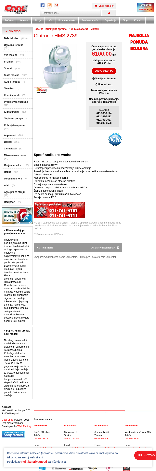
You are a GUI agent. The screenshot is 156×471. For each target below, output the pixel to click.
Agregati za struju (14, 192)
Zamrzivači (10, 148)
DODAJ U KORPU (104, 71)
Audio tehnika (12, 81)
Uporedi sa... (104, 84)
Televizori (9, 88)
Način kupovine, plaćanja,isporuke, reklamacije (104, 100)
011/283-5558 (104, 123)
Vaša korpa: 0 (104, 5)
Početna (9, 20)
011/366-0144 (104, 113)
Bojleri (8, 141)
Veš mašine (10, 55)
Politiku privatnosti (34, 461)
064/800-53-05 (41, 438)
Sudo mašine (11, 75)
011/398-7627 (104, 119)
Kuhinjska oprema (14, 125)
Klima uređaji (11, 111)
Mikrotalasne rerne (15, 155)
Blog (125, 20)
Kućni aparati (12, 95)
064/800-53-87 (132, 438)
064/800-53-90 (101, 438)
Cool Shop (7, 419)
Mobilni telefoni (13, 178)
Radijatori (9, 202)
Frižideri (9, 61)
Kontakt (138, 20)
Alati (6, 185)
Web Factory (24, 426)
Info (50, 20)
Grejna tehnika (12, 165)
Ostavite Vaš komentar (105, 247)
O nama (24, 20)
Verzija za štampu (104, 78)
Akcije (38, 20)
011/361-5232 (104, 116)
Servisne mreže (90, 20)
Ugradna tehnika (13, 45)
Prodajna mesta (66, 20)
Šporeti (8, 68)
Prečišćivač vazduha (16, 101)
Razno (7, 172)
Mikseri (95, 29)
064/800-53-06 (71, 438)
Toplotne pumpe (13, 118)
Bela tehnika (11, 38)
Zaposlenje (110, 20)
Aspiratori (10, 135)
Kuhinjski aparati (79, 29)
